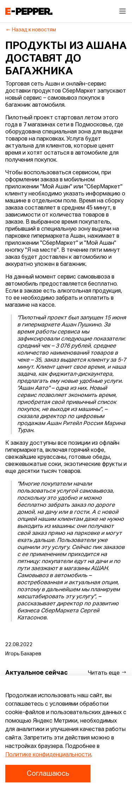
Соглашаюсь (48, 773)
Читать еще (107, 672)
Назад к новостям (31, 29)
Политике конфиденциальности (48, 755)
